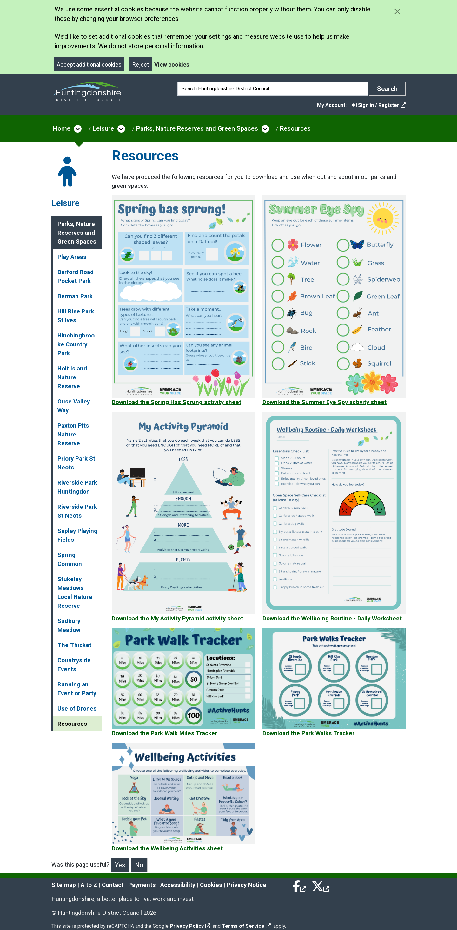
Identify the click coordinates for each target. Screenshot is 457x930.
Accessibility (177, 884)
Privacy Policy (190, 926)
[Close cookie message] (397, 11)
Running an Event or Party (76, 689)
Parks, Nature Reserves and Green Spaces (197, 128)
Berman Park (75, 296)
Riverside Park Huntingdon (77, 487)
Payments (142, 884)
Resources (295, 128)
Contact (112, 884)
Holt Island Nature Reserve (72, 377)
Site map (63, 884)
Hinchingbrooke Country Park (76, 344)
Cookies (211, 884)
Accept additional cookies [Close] (89, 64)
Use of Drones (76, 708)
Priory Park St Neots (76, 463)
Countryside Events (74, 665)
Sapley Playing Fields (77, 535)
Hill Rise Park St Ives (75, 316)
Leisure (103, 128)
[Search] (272, 89)
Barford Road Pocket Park (75, 277)
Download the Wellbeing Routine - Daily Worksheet (332, 618)
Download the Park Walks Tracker (308, 733)
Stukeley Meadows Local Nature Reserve (74, 592)
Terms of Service (246, 926)
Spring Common (69, 559)
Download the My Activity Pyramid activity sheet (177, 618)
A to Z (89, 884)
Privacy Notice (246, 884)
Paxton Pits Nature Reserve (73, 434)
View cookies (171, 64)
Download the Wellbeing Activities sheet (167, 848)
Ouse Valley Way (73, 406)
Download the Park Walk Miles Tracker (164, 733)
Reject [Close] (140, 64)
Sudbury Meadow (68, 625)
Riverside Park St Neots (77, 511)
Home (61, 128)
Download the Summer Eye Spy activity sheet (324, 402)
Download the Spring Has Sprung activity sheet (176, 402)
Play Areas (71, 256)
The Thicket (74, 645)
